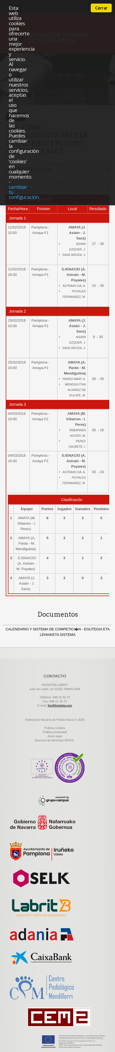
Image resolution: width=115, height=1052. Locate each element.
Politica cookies (54, 728)
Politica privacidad (55, 732)
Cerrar (101, 8)
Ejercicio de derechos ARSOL (55, 740)
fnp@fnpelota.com (60, 705)
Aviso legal (55, 736)
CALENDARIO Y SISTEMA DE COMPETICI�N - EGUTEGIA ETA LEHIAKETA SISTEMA (57, 632)
